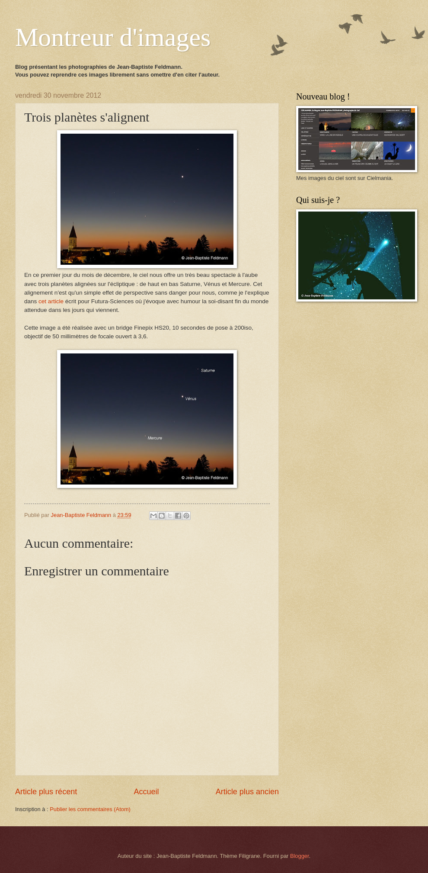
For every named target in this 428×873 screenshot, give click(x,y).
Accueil (146, 791)
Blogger (299, 856)
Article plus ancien (247, 791)
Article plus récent (46, 791)
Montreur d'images (113, 37)
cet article (51, 301)
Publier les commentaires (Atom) (90, 809)
